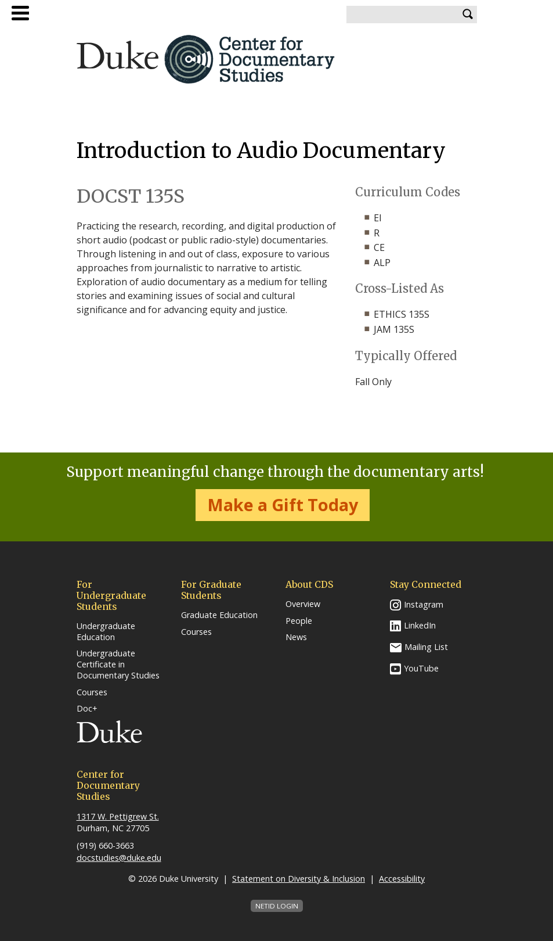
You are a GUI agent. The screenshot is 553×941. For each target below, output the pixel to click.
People (298, 621)
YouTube (421, 668)
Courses (92, 692)
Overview (302, 604)
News (296, 637)
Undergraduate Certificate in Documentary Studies (118, 664)
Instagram (423, 604)
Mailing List (426, 646)
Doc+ (87, 708)
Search (468, 14)
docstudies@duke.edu (119, 857)
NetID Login (276, 906)
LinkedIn (420, 625)
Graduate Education (219, 615)
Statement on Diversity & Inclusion (298, 878)
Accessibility (402, 878)
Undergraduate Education (106, 631)
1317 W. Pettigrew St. (118, 816)
